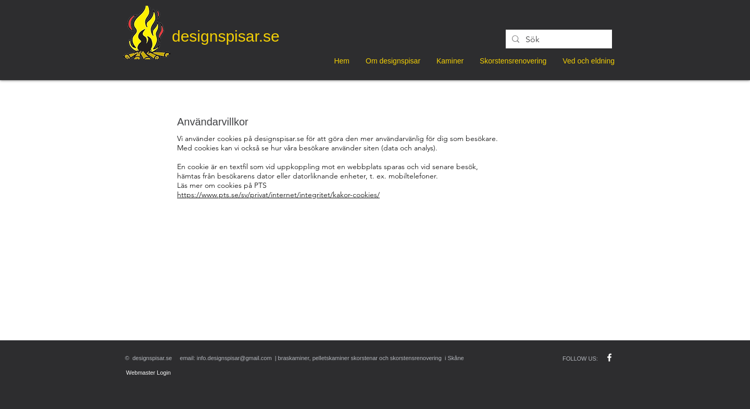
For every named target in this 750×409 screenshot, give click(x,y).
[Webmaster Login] (148, 372)
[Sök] (558, 39)
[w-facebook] (609, 357)
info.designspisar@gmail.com (234, 358)
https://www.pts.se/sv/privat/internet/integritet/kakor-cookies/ (278, 194)
